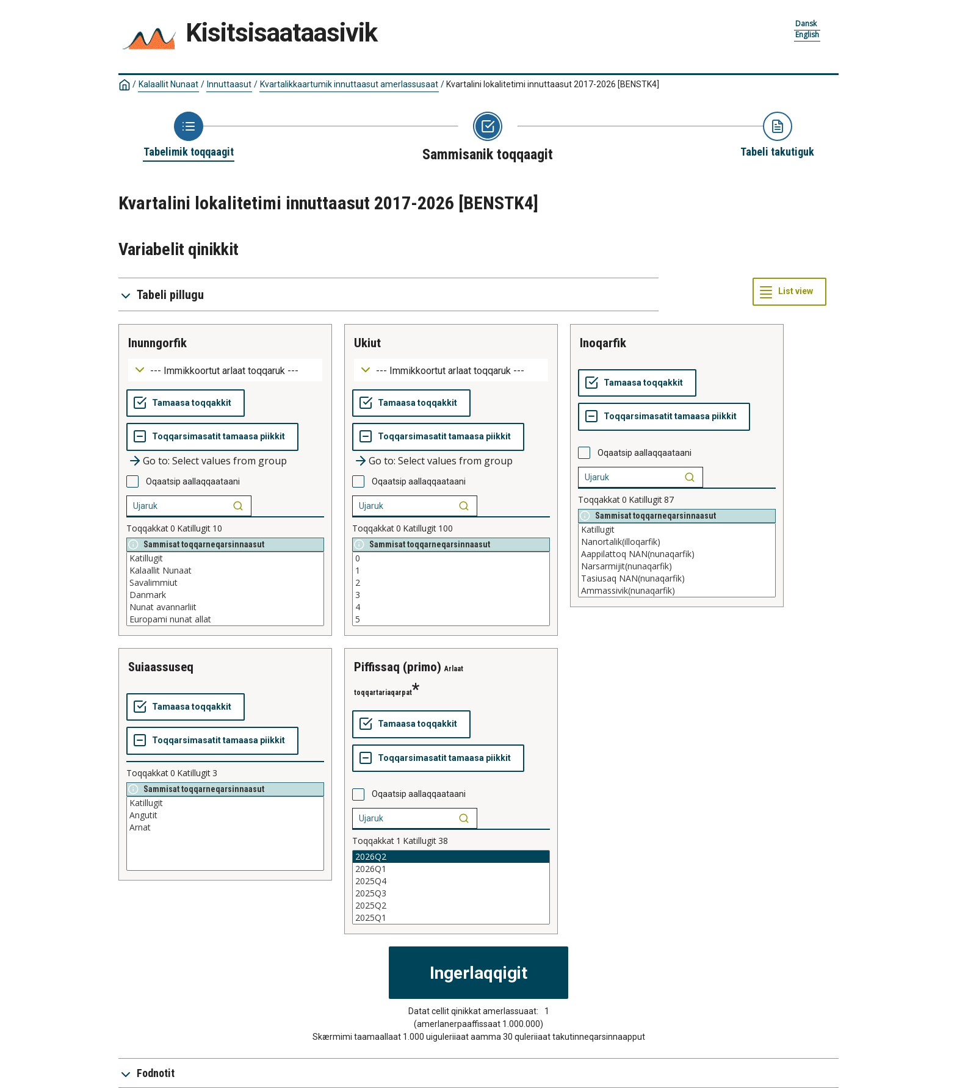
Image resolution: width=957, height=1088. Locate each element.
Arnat (225, 827)
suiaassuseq (160, 667)
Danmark (225, 595)
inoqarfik (603, 343)
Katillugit (225, 558)
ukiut (367, 343)
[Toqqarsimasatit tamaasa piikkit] (212, 437)
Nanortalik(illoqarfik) (677, 542)
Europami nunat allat (225, 619)
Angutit (225, 815)
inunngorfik (157, 343)
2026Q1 (451, 869)
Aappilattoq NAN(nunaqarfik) (677, 554)
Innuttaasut (229, 84)
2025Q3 (451, 893)
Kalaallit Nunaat (168, 84)
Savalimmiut (225, 583)
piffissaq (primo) (397, 667)
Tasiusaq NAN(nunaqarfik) (677, 578)
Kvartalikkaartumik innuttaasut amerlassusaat (349, 84)
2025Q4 (451, 881)
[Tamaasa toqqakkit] (185, 403)
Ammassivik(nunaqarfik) (677, 591)
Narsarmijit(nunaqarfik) (677, 566)
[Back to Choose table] (188, 135)
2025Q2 (451, 905)
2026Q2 (451, 857)
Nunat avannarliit (225, 607)
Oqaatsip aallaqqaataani (193, 481)
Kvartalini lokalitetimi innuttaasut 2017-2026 (552, 84)
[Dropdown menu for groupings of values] (225, 370)
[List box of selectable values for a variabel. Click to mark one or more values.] (225, 589)
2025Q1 (451, 918)
